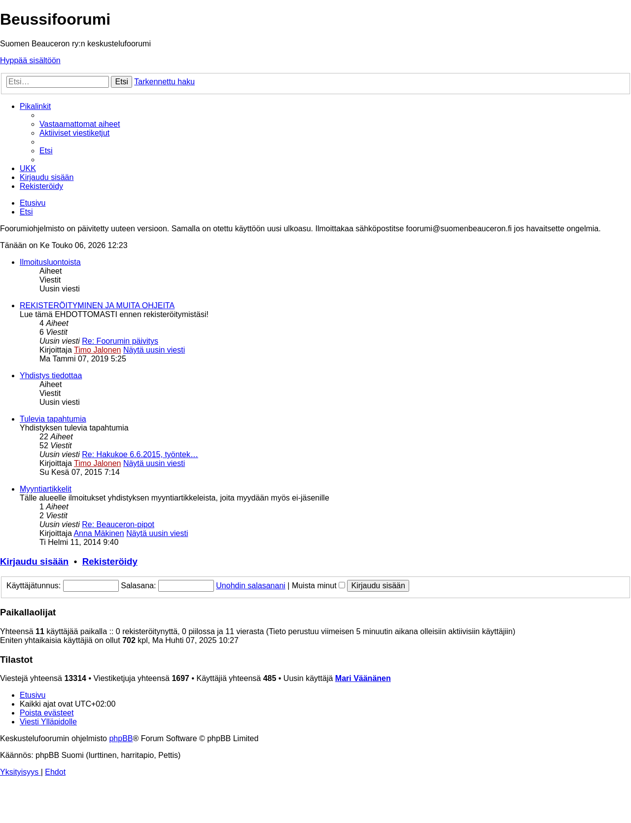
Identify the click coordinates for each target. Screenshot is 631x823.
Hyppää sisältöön (30, 60)
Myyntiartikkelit (45, 489)
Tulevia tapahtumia (53, 419)
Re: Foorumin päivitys (120, 341)
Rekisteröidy (110, 561)
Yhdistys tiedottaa (51, 375)
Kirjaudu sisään (34, 561)
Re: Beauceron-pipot (118, 524)
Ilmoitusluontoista (50, 262)
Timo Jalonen (97, 350)
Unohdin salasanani (250, 585)
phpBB (121, 738)
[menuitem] (79, 124)
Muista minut (318, 585)
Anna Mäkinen (98, 533)
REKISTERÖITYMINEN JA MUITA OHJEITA (97, 305)
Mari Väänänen (363, 678)
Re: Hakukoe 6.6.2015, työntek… (140, 454)
